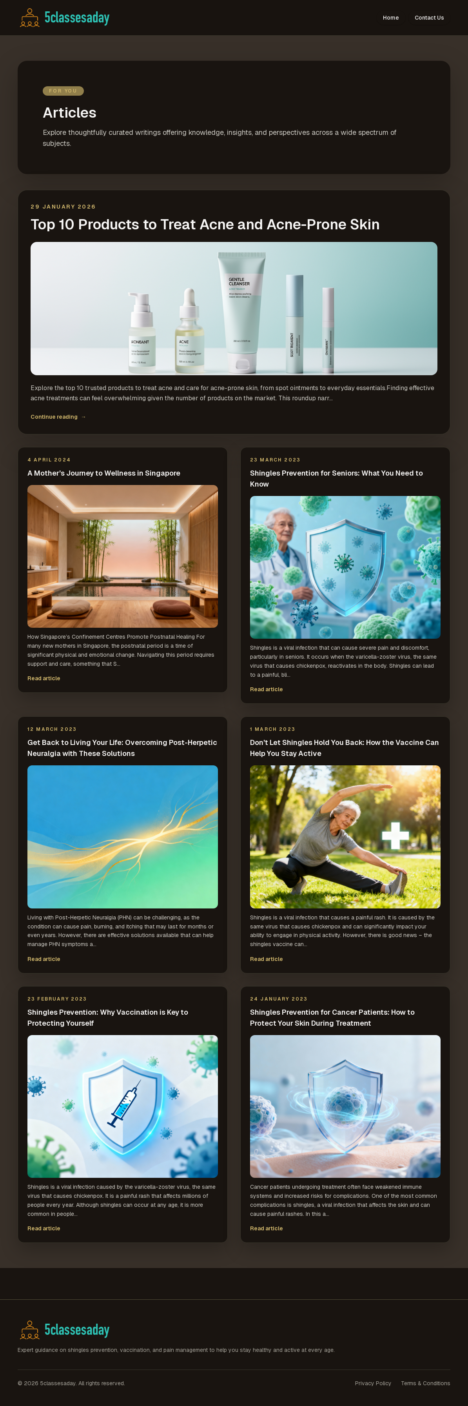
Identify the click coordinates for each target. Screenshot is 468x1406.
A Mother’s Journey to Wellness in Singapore (103, 473)
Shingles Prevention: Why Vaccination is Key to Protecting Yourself (107, 1018)
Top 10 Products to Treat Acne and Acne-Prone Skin (205, 225)
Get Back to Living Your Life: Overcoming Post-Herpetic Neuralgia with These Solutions (122, 748)
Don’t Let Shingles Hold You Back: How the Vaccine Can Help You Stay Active (344, 748)
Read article (43, 678)
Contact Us (429, 17)
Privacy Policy (373, 1383)
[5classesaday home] (70, 17)
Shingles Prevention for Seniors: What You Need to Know (336, 479)
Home (391, 17)
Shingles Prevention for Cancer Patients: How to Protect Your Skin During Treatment (332, 1018)
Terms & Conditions (425, 1383)
